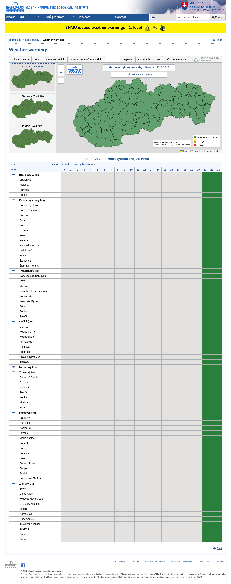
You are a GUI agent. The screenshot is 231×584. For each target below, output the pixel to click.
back (219, 39)
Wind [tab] (37, 59)
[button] (61, 67)
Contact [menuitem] (120, 17)
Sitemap (135, 562)
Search (219, 17)
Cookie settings (118, 562)
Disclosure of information (182, 562)
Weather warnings (54, 39)
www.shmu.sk (78, 574)
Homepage (15, 39)
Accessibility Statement (155, 562)
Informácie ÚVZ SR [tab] (149, 59)
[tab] (205, 59)
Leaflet (185, 151)
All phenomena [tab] (20, 59)
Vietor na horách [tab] (55, 59)
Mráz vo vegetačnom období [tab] (86, 59)
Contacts (220, 562)
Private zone (204, 562)
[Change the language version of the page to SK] (153, 17)
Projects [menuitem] (84, 17)
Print (219, 548)
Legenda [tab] (127, 59)
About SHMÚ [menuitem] (15, 17)
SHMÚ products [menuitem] (53, 17)
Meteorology (32, 39)
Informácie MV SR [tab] (176, 59)
